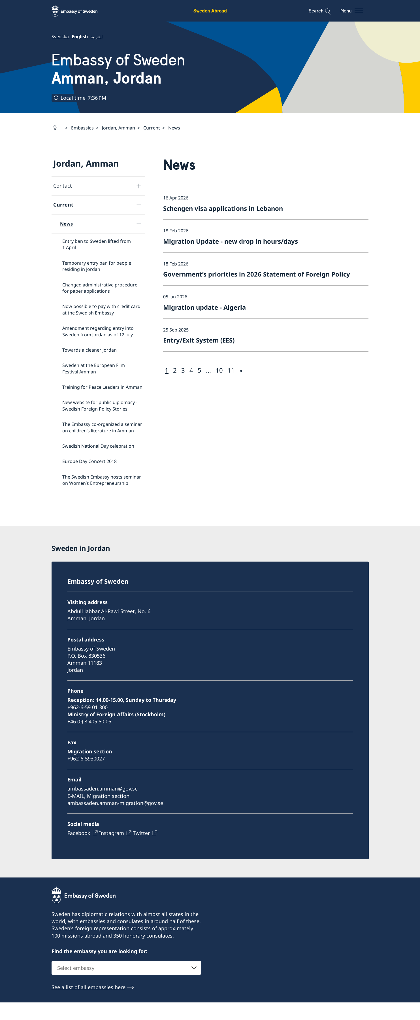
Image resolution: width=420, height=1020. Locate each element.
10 (219, 370)
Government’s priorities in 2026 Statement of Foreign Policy (256, 274)
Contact (62, 185)
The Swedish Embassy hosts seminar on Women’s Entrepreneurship (101, 480)
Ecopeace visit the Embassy (91, 498)
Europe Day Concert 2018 (89, 461)
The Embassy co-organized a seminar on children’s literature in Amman (102, 427)
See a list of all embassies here (88, 1004)
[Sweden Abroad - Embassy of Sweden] (80, 11)
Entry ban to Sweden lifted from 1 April (96, 244)
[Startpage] (57, 127)
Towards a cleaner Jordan (89, 350)
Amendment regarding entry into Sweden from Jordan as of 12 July (98, 331)
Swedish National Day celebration (98, 446)
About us (64, 515)
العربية (96, 36)
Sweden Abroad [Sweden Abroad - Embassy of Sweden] (210, 10)
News (66, 224)
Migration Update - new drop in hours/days (230, 241)
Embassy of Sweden (118, 69)
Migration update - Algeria (204, 307)
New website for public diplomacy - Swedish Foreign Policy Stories (99, 405)
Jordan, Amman (118, 128)
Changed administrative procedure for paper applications (99, 287)
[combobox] (126, 985)
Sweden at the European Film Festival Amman (93, 368)
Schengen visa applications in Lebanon (223, 208)
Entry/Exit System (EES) (198, 340)
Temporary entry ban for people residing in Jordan (96, 266)
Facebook (78, 850)
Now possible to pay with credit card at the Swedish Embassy (101, 309)
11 (231, 370)
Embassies (82, 128)
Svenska (60, 36)
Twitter (141, 850)
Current (151, 128)
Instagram (111, 850)
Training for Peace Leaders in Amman (102, 387)
